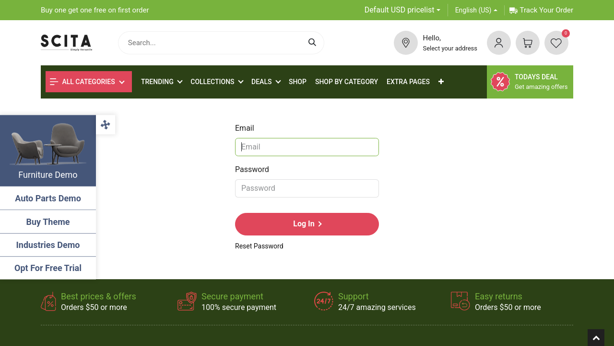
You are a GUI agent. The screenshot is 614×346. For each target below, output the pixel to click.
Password (252, 169)
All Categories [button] (82, 82)
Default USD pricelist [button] (400, 9)
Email (244, 128)
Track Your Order (541, 10)
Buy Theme (48, 222)
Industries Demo (48, 245)
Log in (303, 223)
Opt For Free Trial (48, 268)
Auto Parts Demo (48, 198)
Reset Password (259, 246)
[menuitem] (298, 82)
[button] (441, 82)
